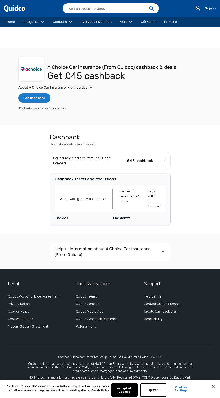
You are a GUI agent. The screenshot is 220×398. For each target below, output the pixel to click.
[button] (110, 87)
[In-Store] (170, 22)
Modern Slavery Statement (28, 326)
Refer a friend (86, 326)
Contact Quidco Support (162, 304)
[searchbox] (111, 8)
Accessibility (153, 319)
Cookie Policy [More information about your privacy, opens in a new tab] (100, 393)
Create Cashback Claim (161, 311)
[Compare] (62, 22)
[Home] (10, 22)
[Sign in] (198, 8)
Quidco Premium (88, 296)
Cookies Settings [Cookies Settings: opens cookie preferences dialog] (20, 319)
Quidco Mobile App (89, 311)
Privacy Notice (19, 304)
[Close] (213, 388)
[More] (126, 22)
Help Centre (152, 296)
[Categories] (34, 22)
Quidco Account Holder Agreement (33, 296)
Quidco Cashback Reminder (96, 319)
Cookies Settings (181, 391)
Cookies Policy (19, 311)
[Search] (151, 8)
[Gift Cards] (148, 22)
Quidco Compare (88, 304)
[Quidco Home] (14, 8)
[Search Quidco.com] (108, 8)
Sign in (210, 8)
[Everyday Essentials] (96, 22)
